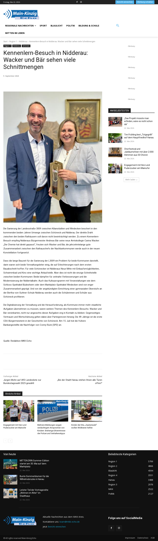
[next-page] (10, 441)
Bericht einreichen (57, 526)
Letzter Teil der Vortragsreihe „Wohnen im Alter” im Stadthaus (34, 493)
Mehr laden (131, 179)
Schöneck (26, 46)
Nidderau (23, 41)
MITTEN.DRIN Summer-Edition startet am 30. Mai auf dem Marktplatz (34, 463)
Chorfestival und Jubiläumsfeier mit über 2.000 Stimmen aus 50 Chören (139, 152)
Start (5, 41)
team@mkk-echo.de (70, 521)
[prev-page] (5, 441)
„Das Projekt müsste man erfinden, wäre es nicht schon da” (138, 121)
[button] (117, 25)
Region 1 (13, 41)
